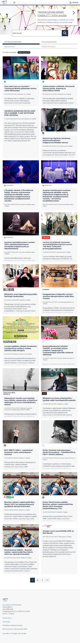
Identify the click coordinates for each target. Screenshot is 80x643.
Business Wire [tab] (9, 46)
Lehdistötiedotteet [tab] (12, 42)
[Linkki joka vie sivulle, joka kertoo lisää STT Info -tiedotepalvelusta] (57, 17)
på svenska (22, 633)
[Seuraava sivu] (42, 580)
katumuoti (24, 52)
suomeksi (5, 633)
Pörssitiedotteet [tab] (49, 42)
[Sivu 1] (32, 580)
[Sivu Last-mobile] (47, 580)
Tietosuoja (6, 622)
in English (13, 633)
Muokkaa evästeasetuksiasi (12, 625)
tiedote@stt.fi (7, 607)
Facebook (6, 618)
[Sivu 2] (37, 580)
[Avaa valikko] (14, 2)
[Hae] (37, 33)
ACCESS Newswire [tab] (49, 46)
